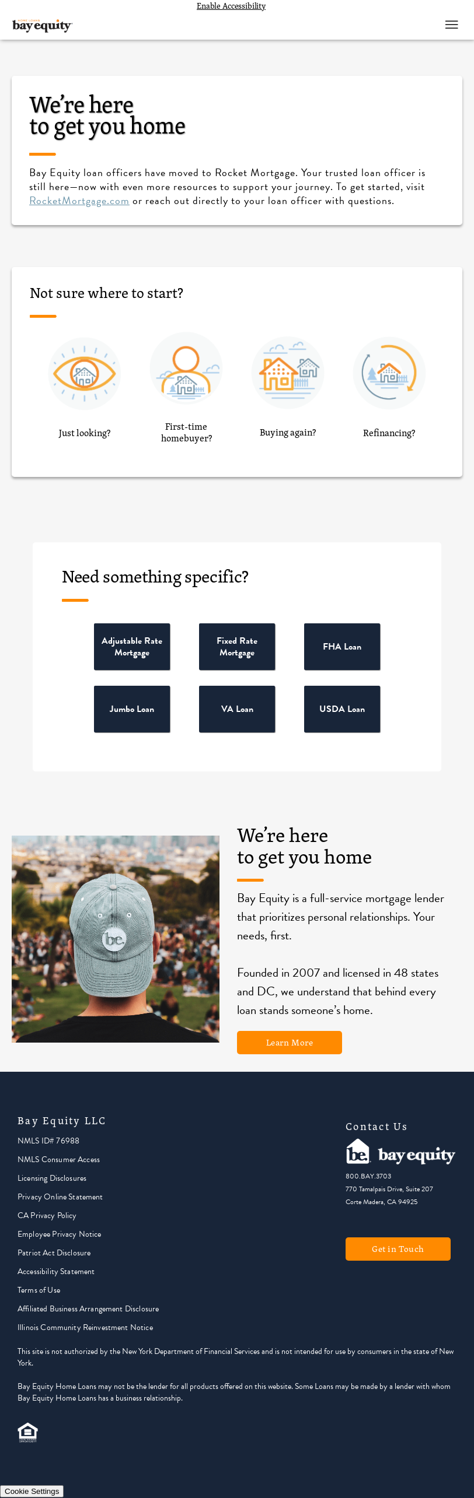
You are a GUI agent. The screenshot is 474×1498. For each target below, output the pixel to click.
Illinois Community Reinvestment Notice (85, 1327)
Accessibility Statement (56, 1271)
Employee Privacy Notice (59, 1234)
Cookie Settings (32, 1491)
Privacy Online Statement (60, 1197)
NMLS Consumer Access (59, 1159)
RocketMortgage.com (79, 200)
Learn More (289, 1042)
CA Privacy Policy (47, 1215)
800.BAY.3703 (368, 1176)
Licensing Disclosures (52, 1178)
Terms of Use (39, 1290)
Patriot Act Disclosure (54, 1253)
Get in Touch (398, 1248)
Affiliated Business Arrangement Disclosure (88, 1309)
